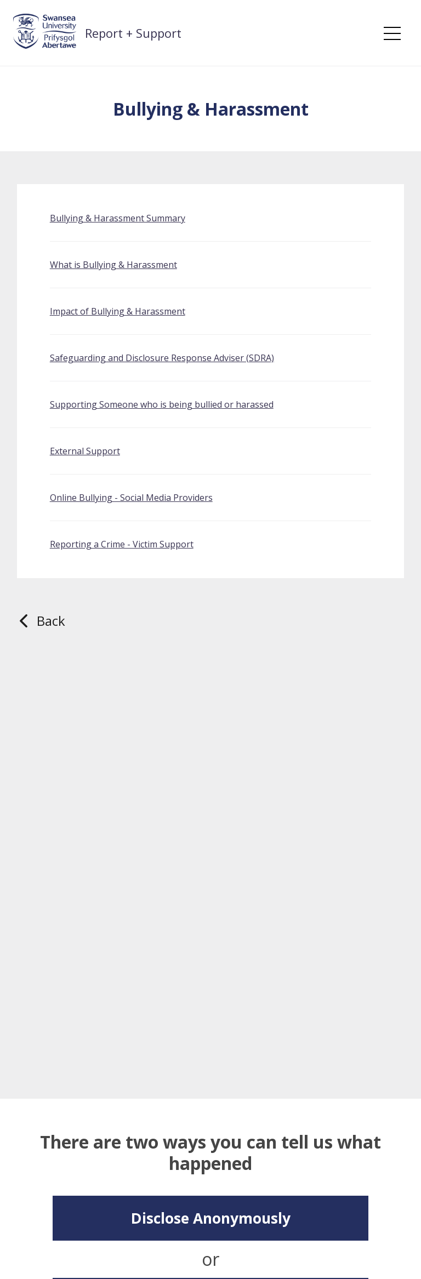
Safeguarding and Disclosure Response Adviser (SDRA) (162, 358)
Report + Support (133, 33)
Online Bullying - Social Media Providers (131, 498)
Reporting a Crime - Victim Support (122, 544)
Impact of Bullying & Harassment (117, 311)
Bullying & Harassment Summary (117, 218)
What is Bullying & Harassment (113, 265)
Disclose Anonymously (211, 1218)
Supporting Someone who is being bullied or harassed (162, 404)
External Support (85, 451)
